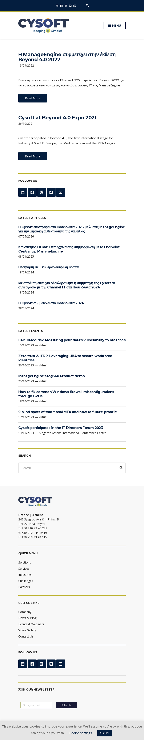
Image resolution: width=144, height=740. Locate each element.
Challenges (25, 581)
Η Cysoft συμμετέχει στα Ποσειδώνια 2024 (51, 303)
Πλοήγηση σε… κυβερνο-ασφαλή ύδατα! (48, 267)
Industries (25, 575)
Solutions (24, 562)
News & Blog (27, 618)
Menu (114, 26)
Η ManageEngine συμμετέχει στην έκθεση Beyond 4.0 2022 (67, 57)
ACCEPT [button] (104, 733)
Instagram (65, 5)
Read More (32, 98)
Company (24, 612)
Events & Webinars (31, 624)
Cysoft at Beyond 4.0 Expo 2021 (57, 118)
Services (23, 569)
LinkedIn (57, 5)
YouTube (74, 5)
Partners (24, 587)
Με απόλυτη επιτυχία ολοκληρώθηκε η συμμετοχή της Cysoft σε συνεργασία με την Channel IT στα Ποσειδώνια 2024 (66, 285)
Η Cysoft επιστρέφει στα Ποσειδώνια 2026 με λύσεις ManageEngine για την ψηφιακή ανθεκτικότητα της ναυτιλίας (71, 229)
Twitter (70, 5)
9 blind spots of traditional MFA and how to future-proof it (67, 412)
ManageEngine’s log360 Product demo (51, 376)
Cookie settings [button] (80, 733)
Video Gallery (27, 630)
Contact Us (25, 636)
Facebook (61, 5)
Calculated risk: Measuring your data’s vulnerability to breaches (71, 340)
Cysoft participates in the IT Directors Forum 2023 (60, 428)
